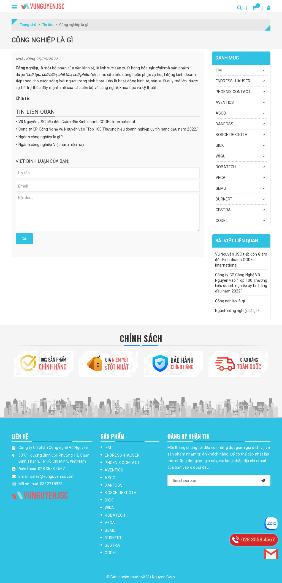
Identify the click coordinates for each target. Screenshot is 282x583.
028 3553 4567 (51, 469)
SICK (220, 145)
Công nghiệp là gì (230, 301)
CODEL (222, 220)
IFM (219, 70)
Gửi (24, 239)
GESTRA (223, 210)
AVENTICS (225, 102)
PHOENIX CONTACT (233, 92)
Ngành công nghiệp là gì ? (40, 137)
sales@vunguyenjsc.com (52, 476)
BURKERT (224, 199)
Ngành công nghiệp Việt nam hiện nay (51, 144)
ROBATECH (226, 167)
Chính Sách (141, 338)
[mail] (263, 479)
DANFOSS (225, 124)
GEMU (221, 188)
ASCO (221, 113)
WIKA (220, 156)
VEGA (221, 177)
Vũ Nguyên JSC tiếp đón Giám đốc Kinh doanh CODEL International (76, 122)
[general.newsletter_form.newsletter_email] (218, 480)
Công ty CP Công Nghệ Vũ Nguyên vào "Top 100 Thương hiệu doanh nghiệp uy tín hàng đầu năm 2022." (108, 129)
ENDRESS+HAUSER (233, 81)
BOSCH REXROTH (231, 134)
